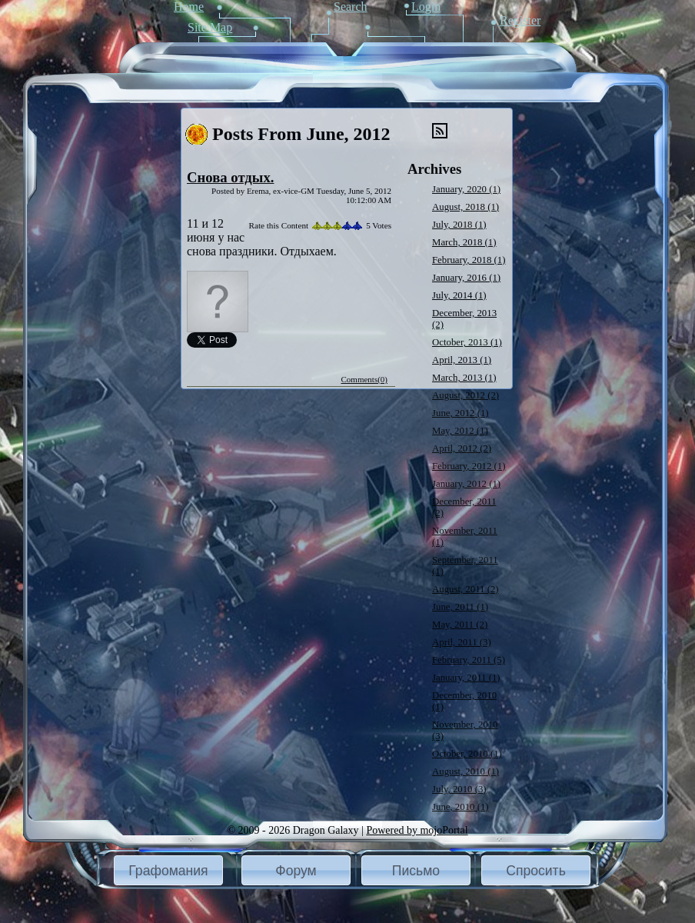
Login (426, 6)
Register (520, 20)
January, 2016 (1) (466, 277)
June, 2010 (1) (460, 806)
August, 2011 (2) (465, 589)
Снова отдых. (230, 177)
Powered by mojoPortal (416, 830)
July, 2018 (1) (459, 224)
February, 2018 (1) (468, 260)
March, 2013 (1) (464, 377)
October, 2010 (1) (467, 753)
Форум (295, 870)
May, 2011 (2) (459, 624)
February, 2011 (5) (468, 660)
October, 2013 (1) (467, 342)
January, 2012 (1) (466, 483)
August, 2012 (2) (465, 395)
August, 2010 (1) (465, 771)
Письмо (416, 870)
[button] (168, 870)
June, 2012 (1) (460, 413)
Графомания (168, 870)
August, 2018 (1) (465, 207)
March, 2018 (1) (464, 242)
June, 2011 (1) (460, 606)
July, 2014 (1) (459, 295)
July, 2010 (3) (459, 789)
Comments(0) (364, 379)
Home (189, 6)
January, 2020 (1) (466, 189)
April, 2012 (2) (461, 448)
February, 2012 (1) (468, 466)
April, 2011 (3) (461, 642)
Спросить (536, 870)
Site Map (210, 27)
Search (350, 6)
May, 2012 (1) (460, 430)
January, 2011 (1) (466, 677)
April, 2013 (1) (461, 360)
